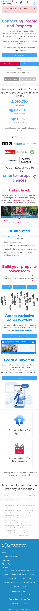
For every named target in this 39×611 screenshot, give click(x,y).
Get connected (19, 55)
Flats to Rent (25, 599)
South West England (28, 582)
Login (34, 3)
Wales (24, 586)
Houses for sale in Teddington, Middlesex (19, 513)
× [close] (34, 8)
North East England (25, 578)
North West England (11, 582)
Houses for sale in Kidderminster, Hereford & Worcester (19, 506)
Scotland (16, 586)
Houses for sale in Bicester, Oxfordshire (18, 533)
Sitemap (5, 568)
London (6, 574)
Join (28, 3)
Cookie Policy (7, 560)
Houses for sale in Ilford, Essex (15, 530)
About (4, 553)
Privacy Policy (7, 564)
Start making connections (19, 336)
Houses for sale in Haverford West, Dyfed (19, 510)
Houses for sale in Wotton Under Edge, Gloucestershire (18, 519)
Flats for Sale (13, 599)
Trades (26, 603)
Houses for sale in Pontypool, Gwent (17, 523)
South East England (19, 574)
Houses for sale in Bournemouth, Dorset (18, 525)
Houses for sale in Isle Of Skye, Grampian (19, 515)
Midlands (32, 574)
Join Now (20, 378)
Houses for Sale (12, 595)
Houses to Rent (26, 595)
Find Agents (32, 287)
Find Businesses (19, 287)
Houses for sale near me (19, 535)
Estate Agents (15, 603)
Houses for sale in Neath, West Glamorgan (19, 528)
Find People (7, 287)
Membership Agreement (11, 556)
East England (11, 578)
